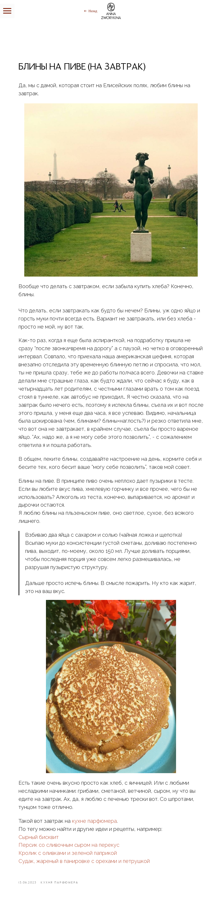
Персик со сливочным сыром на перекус (68, 845)
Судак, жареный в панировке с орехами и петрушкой (84, 861)
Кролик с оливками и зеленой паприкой (67, 853)
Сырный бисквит (38, 837)
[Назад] (90, 11)
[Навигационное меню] (7, 11)
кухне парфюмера (94, 821)
